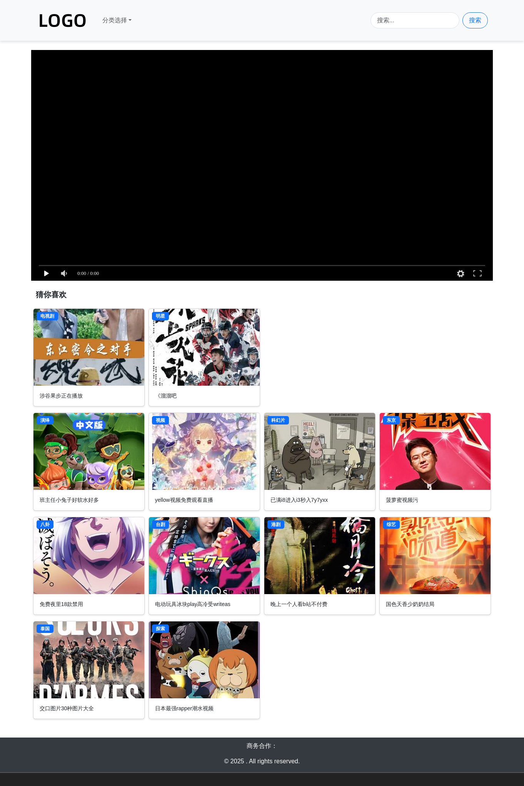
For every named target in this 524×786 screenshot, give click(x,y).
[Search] (414, 20)
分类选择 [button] (114, 20)
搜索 (475, 20)
